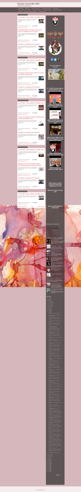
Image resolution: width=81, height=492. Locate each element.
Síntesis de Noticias (24, 27)
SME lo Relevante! (55, 8)
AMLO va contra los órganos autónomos (27, 84)
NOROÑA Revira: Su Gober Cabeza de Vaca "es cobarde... (54, 315)
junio (49, 309)
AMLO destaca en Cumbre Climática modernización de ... (53, 353)
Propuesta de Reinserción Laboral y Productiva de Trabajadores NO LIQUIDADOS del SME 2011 (56, 269)
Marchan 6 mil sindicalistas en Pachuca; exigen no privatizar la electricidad (57, 283)
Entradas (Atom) (33, 209)
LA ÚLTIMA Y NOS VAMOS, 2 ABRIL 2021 (54, 444)
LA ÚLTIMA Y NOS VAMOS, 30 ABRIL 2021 (31, 17)
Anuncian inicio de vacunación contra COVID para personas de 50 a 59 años (29, 164)
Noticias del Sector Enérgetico (46, 8)
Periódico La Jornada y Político (53, 393)
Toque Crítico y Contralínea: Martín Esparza (30, 11)
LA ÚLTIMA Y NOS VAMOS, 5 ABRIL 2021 (54, 430)
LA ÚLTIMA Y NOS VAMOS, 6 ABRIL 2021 (54, 425)
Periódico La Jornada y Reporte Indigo (54, 410)
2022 (49, 299)
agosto (50, 306)
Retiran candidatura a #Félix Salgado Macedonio (28, 143)
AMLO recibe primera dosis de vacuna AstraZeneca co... (54, 364)
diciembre (50, 301)
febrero (50, 455)
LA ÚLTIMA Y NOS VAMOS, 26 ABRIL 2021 (31, 194)
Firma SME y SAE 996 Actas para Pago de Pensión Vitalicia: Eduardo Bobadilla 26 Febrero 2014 (57, 289)
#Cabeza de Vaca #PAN (24, 41)
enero (50, 456)
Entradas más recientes (22, 206)
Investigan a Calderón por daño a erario (54, 348)
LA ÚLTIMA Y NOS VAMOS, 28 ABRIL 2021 (31, 103)
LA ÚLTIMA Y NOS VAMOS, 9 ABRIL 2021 (54, 411)
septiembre (50, 305)
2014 (49, 466)
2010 (49, 471)
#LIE (22, 129)
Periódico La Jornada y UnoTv (52, 339)
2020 (49, 458)
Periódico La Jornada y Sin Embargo (53, 355)
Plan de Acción (27, 8)
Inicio (32, 206)
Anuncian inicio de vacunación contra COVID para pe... (54, 332)
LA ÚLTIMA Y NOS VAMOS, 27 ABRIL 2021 (31, 150)
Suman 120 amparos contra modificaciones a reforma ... (52, 327)
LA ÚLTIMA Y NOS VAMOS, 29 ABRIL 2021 (31, 60)
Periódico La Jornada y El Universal (28, 44)
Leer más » (19, 36)
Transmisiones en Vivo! (42, 11)
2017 (49, 462)
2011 (49, 470)
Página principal (20, 8)
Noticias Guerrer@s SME (28, 4)
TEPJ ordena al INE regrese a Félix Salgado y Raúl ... (53, 408)
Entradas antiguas (41, 206)
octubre (50, 304)
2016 (49, 463)
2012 (49, 468)
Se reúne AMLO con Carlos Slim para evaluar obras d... (54, 375)
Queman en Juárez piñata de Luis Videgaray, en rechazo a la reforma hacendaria (56, 251)
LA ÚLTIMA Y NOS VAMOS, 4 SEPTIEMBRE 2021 (55, 240)
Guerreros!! (20, 11)
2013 (49, 467)
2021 (49, 300)
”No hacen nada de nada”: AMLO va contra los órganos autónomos (31, 73)
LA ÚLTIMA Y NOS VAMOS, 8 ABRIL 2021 (54, 416)
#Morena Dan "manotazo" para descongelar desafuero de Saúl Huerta (31, 54)
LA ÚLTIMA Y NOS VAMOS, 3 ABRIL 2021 (54, 439)
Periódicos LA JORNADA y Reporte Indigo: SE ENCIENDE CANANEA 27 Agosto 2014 (56, 274)
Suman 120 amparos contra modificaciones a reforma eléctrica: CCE (31, 117)
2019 (49, 459)
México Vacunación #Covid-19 (25, 175)
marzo (50, 454)
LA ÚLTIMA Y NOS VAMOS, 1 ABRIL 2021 (54, 449)
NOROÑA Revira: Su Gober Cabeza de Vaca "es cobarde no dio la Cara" (30, 30)
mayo (49, 310)
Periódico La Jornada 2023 (36, 8)
